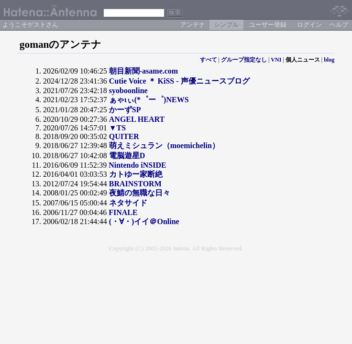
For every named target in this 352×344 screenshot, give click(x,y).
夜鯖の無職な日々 (139, 193)
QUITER (124, 136)
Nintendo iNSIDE (137, 165)
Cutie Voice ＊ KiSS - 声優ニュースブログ (179, 81)
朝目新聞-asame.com (143, 71)
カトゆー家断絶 (136, 174)
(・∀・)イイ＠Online (144, 221)
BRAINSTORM (135, 184)
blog (329, 59)
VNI (276, 59)
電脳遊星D (127, 155)
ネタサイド (128, 203)
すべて (208, 59)
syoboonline (128, 90)
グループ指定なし (244, 59)
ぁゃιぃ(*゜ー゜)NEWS (149, 100)
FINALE (123, 212)
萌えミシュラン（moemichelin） (164, 145)
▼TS (117, 128)
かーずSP (125, 110)
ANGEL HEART (137, 119)
